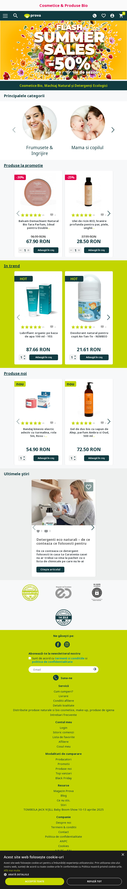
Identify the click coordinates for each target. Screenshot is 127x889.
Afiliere (64, 741)
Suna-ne (66, 678)
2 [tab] (64, 74)
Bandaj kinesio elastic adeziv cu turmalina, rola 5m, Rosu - (38, 432)
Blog (64, 795)
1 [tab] (58, 74)
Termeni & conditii (63, 827)
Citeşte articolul (50, 569)
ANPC (63, 841)
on (22, 215)
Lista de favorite (63, 737)
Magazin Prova (63, 791)
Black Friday (63, 778)
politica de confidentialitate (52, 662)
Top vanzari (64, 773)
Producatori (63, 759)
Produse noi (15, 373)
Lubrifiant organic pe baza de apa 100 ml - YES (39, 334)
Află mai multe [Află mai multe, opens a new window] (12, 870)
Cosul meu (63, 746)
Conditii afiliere (63, 700)
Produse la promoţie (23, 165)
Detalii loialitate (63, 705)
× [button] (122, 854)
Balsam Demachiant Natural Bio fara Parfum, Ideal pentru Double (39, 224)
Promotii (64, 764)
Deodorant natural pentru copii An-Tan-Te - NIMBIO (89, 334)
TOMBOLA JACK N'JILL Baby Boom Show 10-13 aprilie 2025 (63, 809)
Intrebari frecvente (63, 715)
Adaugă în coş (46, 250)
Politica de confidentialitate (63, 836)
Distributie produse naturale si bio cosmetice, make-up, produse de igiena (63, 710)
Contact (63, 832)
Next (113, 130)
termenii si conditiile (69, 658)
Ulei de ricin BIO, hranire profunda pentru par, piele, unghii (89, 224)
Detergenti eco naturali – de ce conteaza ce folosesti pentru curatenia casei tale (63, 542)
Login (63, 727)
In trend (12, 265)
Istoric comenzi (63, 732)
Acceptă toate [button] (34, 881)
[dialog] (63, 870)
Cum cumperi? (63, 691)
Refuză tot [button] (94, 881)
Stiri (63, 805)
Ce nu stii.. (63, 800)
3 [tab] (71, 74)
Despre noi (63, 822)
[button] (63, 874)
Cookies (63, 846)
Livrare (63, 696)
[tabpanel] (63, 50)
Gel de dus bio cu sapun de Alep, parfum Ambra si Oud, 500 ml (89, 432)
